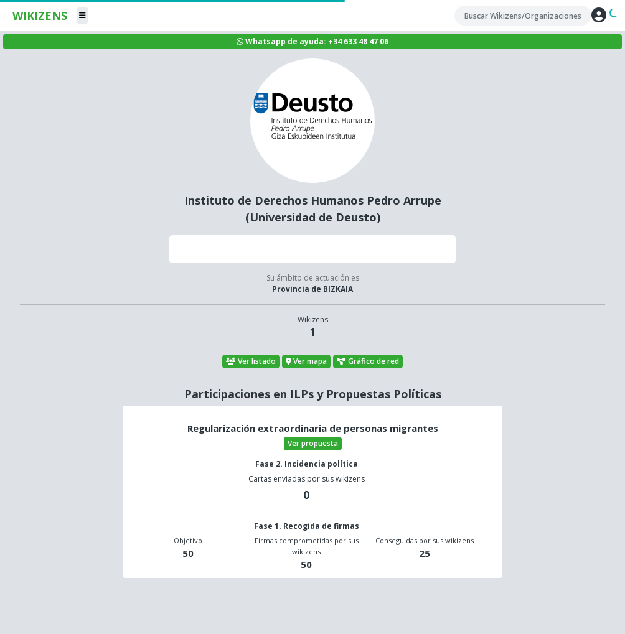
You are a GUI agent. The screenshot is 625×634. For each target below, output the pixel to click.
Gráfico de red (368, 361)
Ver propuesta (313, 443)
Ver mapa (306, 361)
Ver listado (251, 361)
